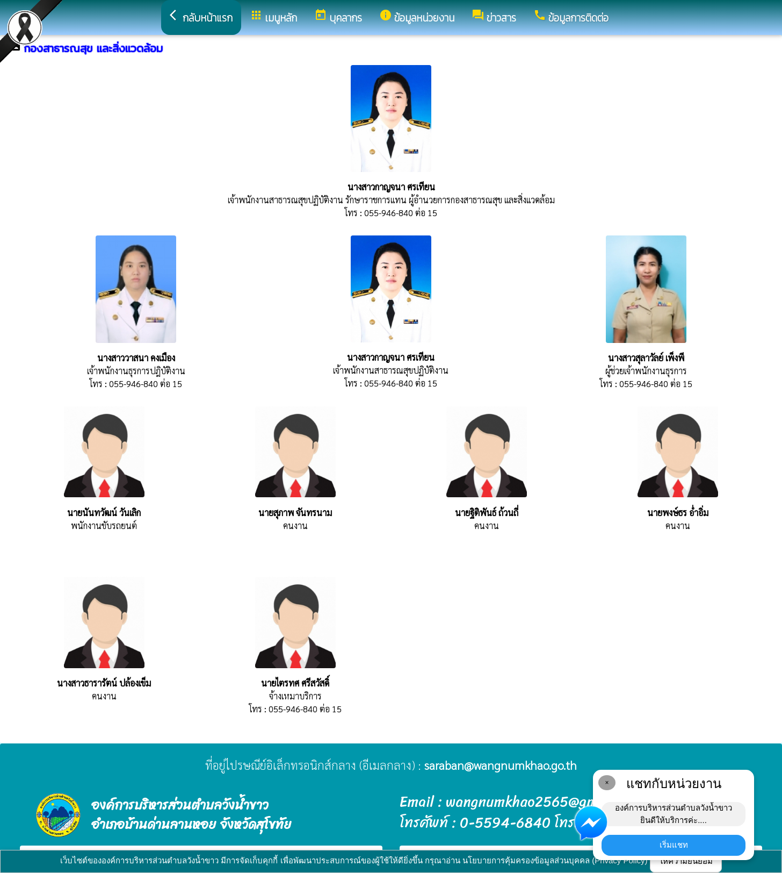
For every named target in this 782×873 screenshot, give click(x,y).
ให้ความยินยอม (686, 860)
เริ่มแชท (674, 844)
